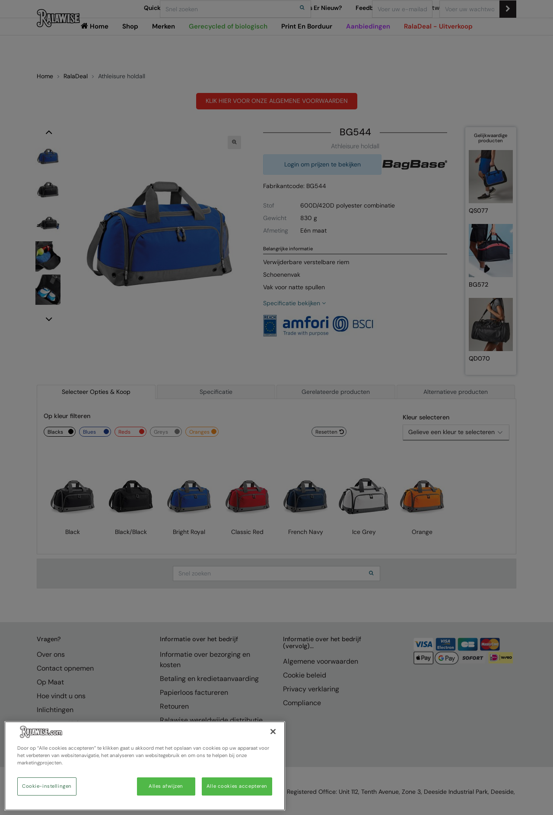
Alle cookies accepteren (237, 786)
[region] (144, 766)
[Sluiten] (273, 731)
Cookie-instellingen (47, 786)
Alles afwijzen (166, 786)
